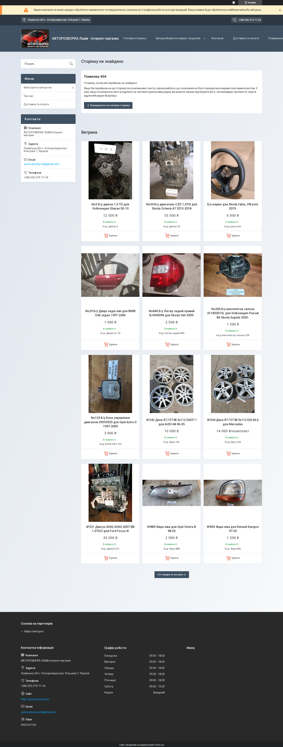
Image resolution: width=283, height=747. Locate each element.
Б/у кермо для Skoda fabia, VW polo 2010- (232, 206)
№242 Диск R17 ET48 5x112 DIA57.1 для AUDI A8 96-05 (171, 422)
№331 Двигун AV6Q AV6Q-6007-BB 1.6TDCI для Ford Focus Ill (110, 529)
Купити (113, 235)
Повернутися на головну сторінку (109, 105)
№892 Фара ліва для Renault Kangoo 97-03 (233, 529)
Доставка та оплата (246, 38)
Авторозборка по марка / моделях (178, 38)
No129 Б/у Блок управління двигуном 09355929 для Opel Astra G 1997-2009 (110, 422)
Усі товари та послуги (170, 574)
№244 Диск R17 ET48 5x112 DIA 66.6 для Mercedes (233, 422)
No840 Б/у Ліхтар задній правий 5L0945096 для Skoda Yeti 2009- (171, 313)
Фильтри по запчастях (38, 87)
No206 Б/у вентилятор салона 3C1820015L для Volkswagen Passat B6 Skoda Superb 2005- (233, 313)
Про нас (28, 96)
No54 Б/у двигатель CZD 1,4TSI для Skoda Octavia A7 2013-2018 (171, 206)
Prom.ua (159, 745)
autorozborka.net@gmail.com (41, 164)
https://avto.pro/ (34, 631)
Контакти (217, 38)
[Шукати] (71, 63)
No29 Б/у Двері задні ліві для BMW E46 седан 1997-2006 (110, 313)
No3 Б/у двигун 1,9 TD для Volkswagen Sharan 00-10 (110, 206)
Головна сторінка (134, 38)
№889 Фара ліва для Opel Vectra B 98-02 (171, 529)
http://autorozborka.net (35, 699)
